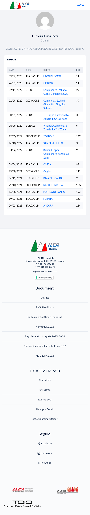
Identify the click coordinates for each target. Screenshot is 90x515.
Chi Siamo (45, 389)
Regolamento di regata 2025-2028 (45, 336)
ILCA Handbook (45, 307)
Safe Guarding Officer (45, 418)
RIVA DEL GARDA (53, 178)
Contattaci (45, 380)
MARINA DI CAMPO (54, 192)
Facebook (45, 443)
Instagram (45, 453)
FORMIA (48, 198)
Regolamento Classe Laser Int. (45, 317)
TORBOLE (48, 136)
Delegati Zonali (45, 409)
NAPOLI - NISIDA (53, 185)
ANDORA (48, 205)
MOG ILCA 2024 (45, 355)
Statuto (45, 297)
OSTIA (47, 164)
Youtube (45, 462)
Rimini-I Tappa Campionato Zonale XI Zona (56, 153)
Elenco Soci (45, 399)
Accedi (81, 5)
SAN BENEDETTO (53, 143)
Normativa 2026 (45, 326)
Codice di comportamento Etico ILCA (45, 346)
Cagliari (47, 171)
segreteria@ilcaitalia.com (45, 271)
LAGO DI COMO (52, 76)
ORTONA (48, 83)
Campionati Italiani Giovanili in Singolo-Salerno (54, 104)
